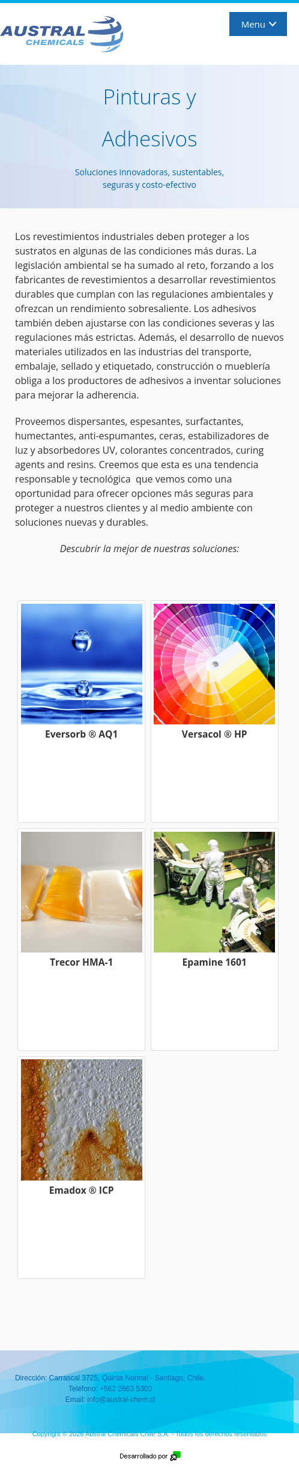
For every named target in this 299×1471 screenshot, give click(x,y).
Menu (253, 24)
